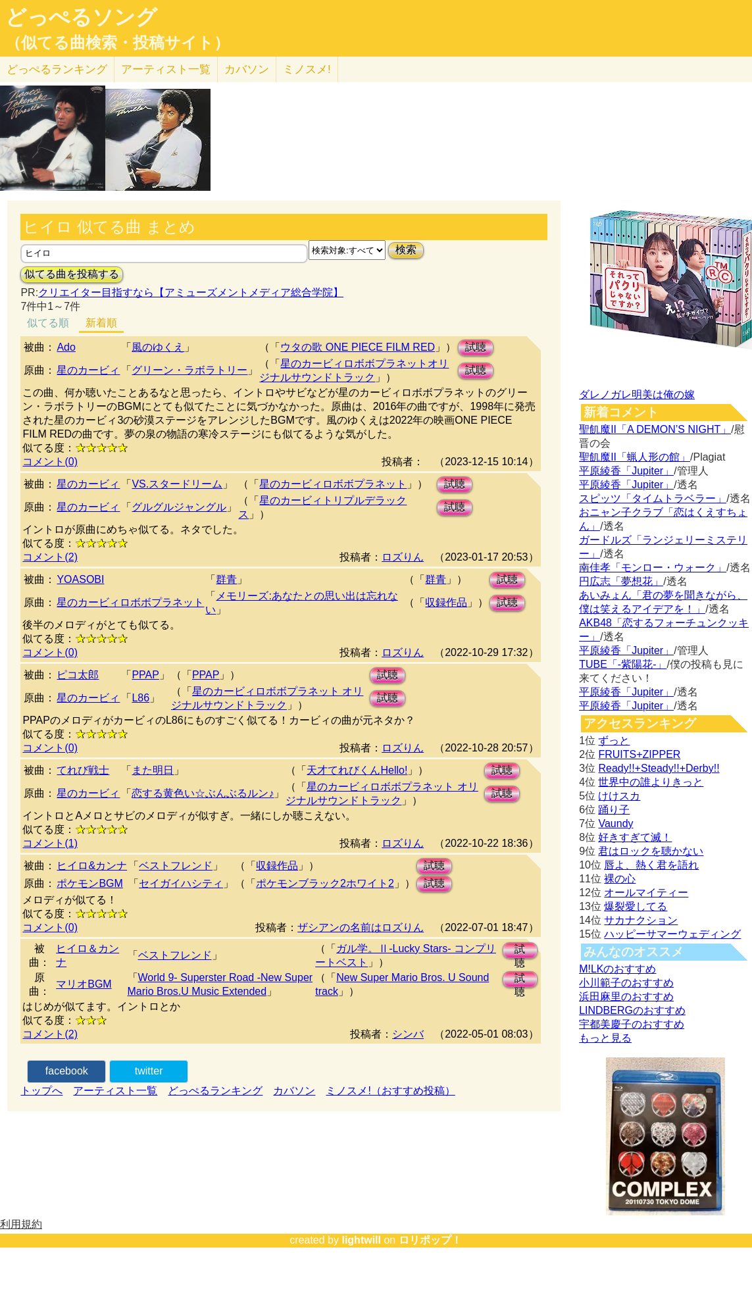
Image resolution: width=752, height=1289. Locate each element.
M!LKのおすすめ (617, 968)
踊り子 (614, 809)
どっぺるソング (81, 17)
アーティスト (166, 69)
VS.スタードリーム (177, 484)
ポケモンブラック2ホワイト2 (325, 883)
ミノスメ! (307, 69)
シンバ (408, 1034)
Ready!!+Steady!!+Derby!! (658, 768)
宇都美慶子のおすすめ (631, 1024)
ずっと (614, 740)
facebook (66, 1070)
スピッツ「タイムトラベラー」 (652, 498)
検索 (405, 249)
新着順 (101, 322)
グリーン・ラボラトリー (189, 370)
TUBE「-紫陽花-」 (622, 664)
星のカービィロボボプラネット (333, 484)
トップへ (41, 1090)
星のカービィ (88, 370)
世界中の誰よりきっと (650, 782)
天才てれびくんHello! (357, 770)
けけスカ (619, 795)
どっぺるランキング (215, 1090)
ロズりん (403, 557)
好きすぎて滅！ (635, 837)
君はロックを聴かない (650, 851)
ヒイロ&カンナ (92, 865)
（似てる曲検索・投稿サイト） (117, 42)
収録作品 (446, 602)
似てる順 (48, 322)
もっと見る (605, 1038)
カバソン (246, 69)
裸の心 (620, 878)
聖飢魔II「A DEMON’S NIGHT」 (655, 429)
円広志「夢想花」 (621, 581)
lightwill (361, 1240)
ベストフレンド (176, 865)
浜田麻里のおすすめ (626, 996)
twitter (149, 1070)
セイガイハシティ (181, 883)
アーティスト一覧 (115, 1090)
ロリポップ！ (430, 1240)
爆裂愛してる (635, 906)
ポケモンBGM (89, 883)
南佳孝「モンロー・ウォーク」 (652, 567)
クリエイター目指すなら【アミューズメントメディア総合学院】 (190, 292)
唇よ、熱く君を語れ (651, 865)
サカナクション (641, 920)
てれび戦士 (83, 770)
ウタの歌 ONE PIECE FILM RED (357, 347)
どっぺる (57, 69)
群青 (226, 579)
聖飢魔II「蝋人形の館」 (634, 457)
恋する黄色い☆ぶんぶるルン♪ (203, 793)
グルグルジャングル (179, 507)
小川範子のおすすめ (626, 982)
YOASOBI (80, 579)
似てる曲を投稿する (71, 274)
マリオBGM (83, 984)
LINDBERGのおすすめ (632, 1010)
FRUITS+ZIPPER (639, 754)
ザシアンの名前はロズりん (360, 927)
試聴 (475, 347)
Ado (66, 347)
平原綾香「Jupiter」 (626, 470)
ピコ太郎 (78, 674)
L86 (140, 697)
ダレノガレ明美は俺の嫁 (637, 394)
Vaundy (615, 823)
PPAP (145, 674)
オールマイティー (646, 892)
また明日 (153, 770)
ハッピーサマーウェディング (672, 934)
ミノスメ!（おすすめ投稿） (390, 1090)
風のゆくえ (158, 347)
